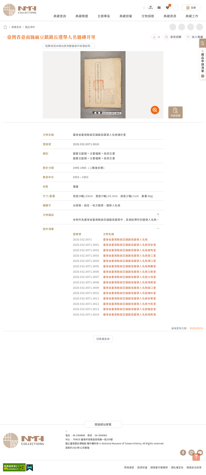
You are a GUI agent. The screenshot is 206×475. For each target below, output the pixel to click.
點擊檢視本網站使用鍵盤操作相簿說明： (69, 46)
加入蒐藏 (197, 37)
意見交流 (159, 8)
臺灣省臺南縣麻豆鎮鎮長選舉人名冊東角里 (129, 250)
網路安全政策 (194, 467)
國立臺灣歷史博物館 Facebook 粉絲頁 (183, 453)
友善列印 (181, 27)
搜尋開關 (176, 8)
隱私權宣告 (177, 467)
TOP (196, 457)
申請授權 (176, 115)
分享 (172, 27)
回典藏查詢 (103, 339)
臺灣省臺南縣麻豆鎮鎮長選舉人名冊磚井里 (129, 293)
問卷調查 (129, 467)
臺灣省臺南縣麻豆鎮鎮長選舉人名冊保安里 (129, 245)
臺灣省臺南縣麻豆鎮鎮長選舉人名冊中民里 (129, 304)
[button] (103, 214)
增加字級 (190, 27)
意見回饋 (175, 37)
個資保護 (142, 467)
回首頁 (5, 27)
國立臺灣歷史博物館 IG (192, 453)
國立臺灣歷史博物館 (31, 440)
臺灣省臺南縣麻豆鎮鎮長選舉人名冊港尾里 (129, 282)
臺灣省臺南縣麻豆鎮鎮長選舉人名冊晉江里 (129, 255)
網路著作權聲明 (159, 467)
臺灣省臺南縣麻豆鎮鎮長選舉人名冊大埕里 (129, 277)
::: (144, 7)
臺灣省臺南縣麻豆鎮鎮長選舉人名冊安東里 (129, 298)
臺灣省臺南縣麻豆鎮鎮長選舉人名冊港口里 (129, 261)
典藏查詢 (16, 27)
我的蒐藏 (167, 8)
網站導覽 (151, 8)
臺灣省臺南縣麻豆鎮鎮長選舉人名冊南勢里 (129, 314)
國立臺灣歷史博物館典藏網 (21, 10)
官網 (193, 7)
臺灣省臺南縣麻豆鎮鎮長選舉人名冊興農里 (129, 266)
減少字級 (199, 27)
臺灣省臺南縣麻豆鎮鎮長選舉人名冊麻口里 (129, 288)
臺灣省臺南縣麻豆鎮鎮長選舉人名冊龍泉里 (129, 309)
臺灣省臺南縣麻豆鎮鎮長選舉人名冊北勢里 (129, 271)
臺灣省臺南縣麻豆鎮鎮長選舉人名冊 (125, 239)
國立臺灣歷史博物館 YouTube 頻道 (200, 453)
